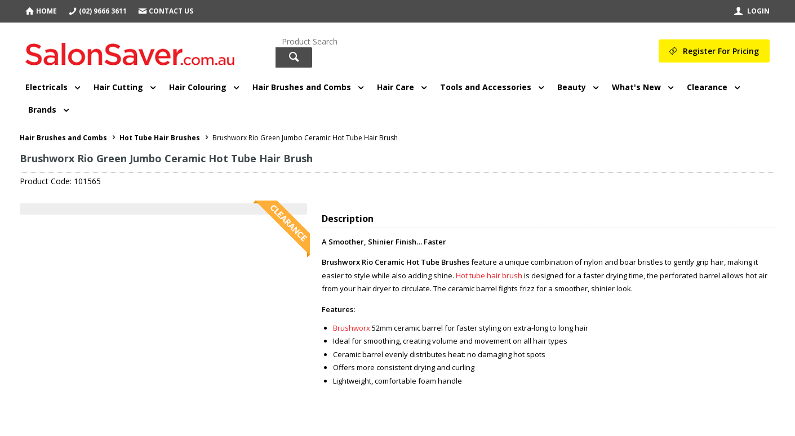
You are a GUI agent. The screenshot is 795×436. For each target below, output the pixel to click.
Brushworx (351, 328)
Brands (42, 109)
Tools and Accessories (485, 87)
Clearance (707, 87)
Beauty (571, 87)
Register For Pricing (721, 51)
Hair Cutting (118, 87)
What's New (636, 87)
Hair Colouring (197, 87)
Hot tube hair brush (489, 275)
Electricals (46, 87)
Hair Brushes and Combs (301, 87)
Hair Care (395, 87)
